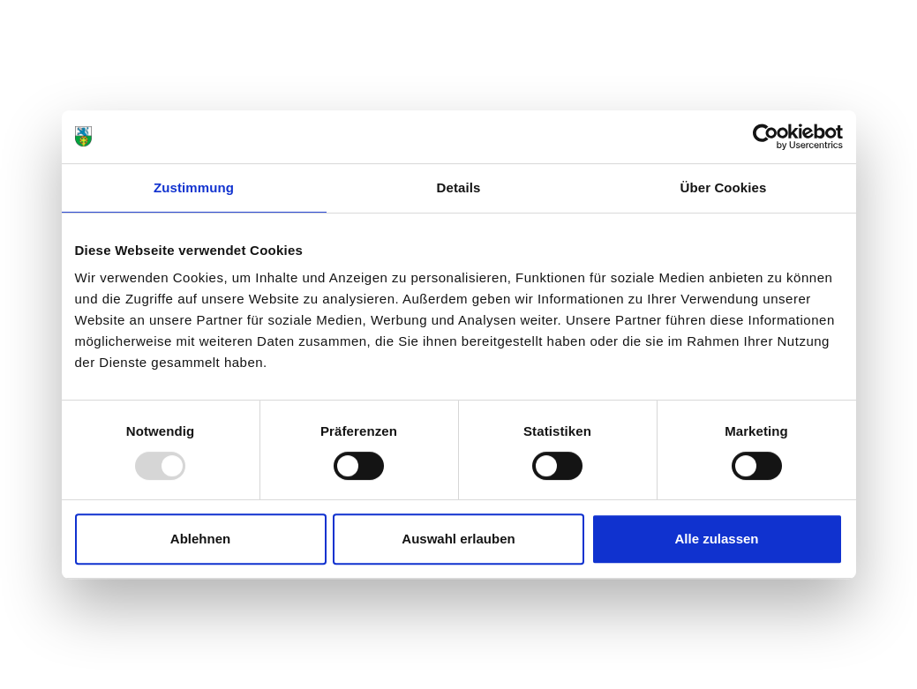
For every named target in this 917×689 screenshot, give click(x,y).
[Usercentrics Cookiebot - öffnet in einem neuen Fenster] (765, 137)
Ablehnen (200, 538)
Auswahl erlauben (458, 538)
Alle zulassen (716, 538)
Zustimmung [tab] (194, 187)
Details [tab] (459, 187)
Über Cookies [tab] (723, 187)
